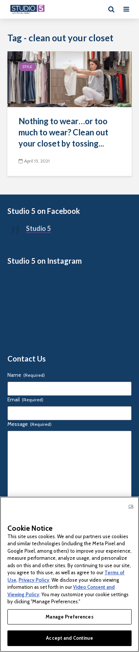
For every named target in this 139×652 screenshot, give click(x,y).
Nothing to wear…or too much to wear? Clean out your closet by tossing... (63, 132)
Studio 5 (38, 228)
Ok (130, 506)
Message (29, 424)
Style (27, 66)
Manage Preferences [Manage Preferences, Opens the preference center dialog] (69, 617)
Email (25, 399)
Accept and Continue (69, 638)
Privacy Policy (34, 580)
